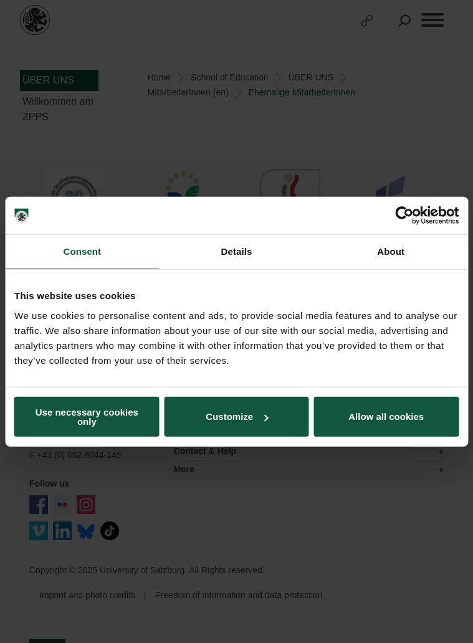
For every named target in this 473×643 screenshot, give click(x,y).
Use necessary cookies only (87, 416)
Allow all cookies (386, 416)
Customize (237, 416)
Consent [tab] (82, 251)
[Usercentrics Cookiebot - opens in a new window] (404, 215)
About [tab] (390, 251)
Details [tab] (236, 251)
